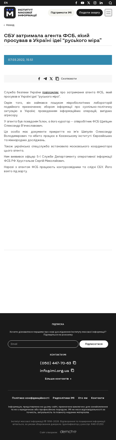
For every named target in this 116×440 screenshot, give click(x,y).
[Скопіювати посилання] (67, 78)
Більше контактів (57, 378)
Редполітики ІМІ (63, 398)
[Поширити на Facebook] (39, 78)
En (6, 2)
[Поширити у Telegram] (45, 78)
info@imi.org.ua (54, 370)
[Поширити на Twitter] (51, 78)
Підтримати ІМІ (61, 12)
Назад (10, 25)
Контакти (97, 398)
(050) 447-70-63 (55, 363)
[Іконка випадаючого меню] (108, 12)
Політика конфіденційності (30, 398)
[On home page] (20, 12)
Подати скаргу (89, 12)
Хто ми (83, 398)
